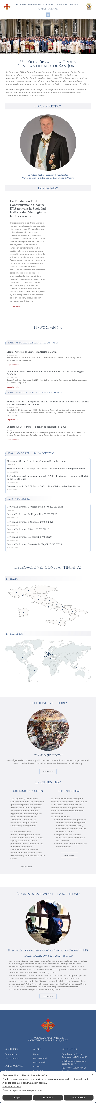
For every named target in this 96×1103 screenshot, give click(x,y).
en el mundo (14, 633)
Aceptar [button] (17, 1097)
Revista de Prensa (18, 498)
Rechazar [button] (48, 1097)
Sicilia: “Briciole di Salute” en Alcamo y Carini (31, 351)
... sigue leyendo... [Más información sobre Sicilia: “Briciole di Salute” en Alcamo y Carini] (13, 364)
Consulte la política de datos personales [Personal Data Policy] (22, 1090)
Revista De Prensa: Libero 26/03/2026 (28, 529)
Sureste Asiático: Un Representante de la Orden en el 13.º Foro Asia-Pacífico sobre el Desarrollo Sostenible (48, 403)
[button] (48, 14)
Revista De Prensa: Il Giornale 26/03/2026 (30, 521)
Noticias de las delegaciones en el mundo (35, 392)
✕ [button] (93, 1074)
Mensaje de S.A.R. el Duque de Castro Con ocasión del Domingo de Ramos (46, 468)
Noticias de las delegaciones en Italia (32, 342)
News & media (48, 327)
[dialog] (48, 1087)
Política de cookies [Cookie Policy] (11, 1086)
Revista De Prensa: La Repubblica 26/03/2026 (32, 514)
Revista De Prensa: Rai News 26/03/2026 (29, 536)
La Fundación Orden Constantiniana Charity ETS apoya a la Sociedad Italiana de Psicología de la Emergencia (28, 208)
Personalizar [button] (78, 1097)
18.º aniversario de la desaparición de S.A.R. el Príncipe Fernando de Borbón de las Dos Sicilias (48, 477)
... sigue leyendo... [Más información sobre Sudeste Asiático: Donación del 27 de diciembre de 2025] (13, 439)
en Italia (12, 578)
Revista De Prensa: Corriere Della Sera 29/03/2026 (35, 506)
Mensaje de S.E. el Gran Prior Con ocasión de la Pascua (36, 461)
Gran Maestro (47, 106)
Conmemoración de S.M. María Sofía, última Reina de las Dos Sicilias (43, 486)
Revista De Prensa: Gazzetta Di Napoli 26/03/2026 (34, 544)
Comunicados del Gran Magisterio (30, 453)
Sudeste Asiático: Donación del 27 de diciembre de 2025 (36, 426)
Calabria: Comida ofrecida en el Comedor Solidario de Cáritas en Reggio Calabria (45, 373)
